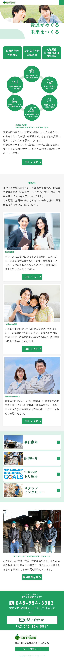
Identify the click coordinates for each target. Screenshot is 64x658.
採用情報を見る (32, 577)
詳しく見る (32, 162)
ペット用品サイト (32, 649)
